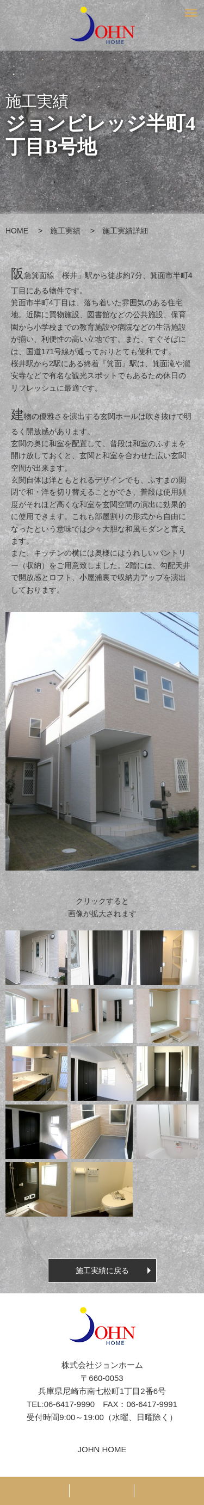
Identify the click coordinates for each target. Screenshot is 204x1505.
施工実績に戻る (102, 1270)
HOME (16, 230)
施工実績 (65, 230)
